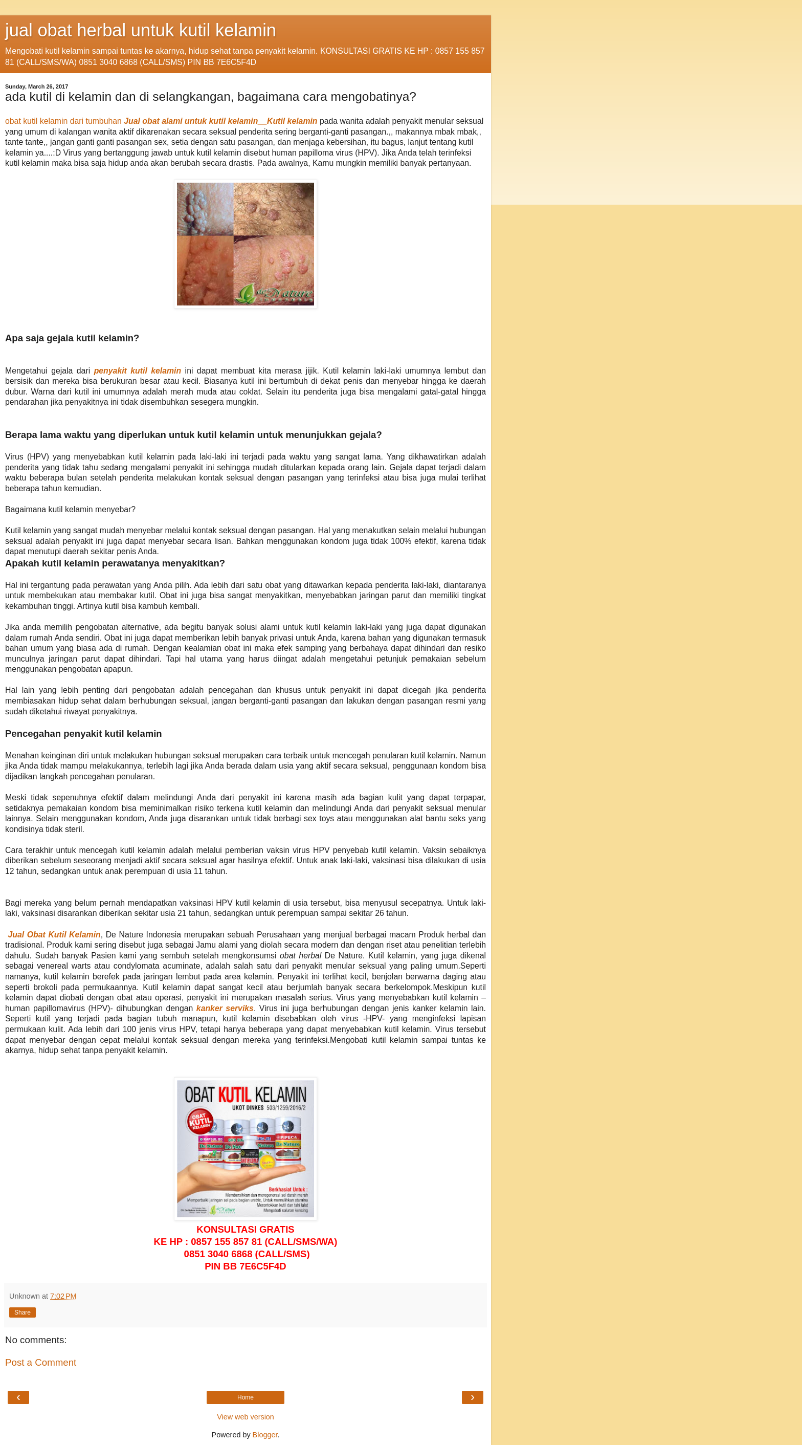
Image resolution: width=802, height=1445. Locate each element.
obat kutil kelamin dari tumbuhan (63, 121)
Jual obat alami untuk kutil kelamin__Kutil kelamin (220, 121)
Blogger (265, 1435)
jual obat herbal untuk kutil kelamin (140, 30)
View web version (245, 1417)
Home (245, 1397)
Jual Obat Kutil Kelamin (54, 934)
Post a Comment (40, 1362)
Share (22, 1312)
